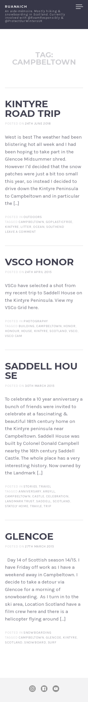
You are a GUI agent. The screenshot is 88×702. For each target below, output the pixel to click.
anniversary (30, 491)
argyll (49, 491)
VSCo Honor (39, 262)
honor (69, 326)
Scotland (58, 331)
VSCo (73, 331)
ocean (39, 227)
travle (36, 506)
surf (52, 642)
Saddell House (41, 370)
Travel (45, 486)
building (26, 326)
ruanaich (16, 6)
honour (12, 331)
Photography (35, 321)
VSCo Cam (13, 336)
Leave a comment (20, 232)
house (26, 331)
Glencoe (29, 536)
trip (47, 506)
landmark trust (19, 501)
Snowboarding (37, 633)
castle (38, 496)
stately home (16, 506)
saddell (43, 501)
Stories (30, 486)
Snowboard (35, 642)
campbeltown (31, 222)
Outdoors (32, 217)
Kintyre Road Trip (33, 108)
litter (25, 227)
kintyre (12, 227)
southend (55, 227)
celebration (57, 496)
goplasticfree (59, 222)
